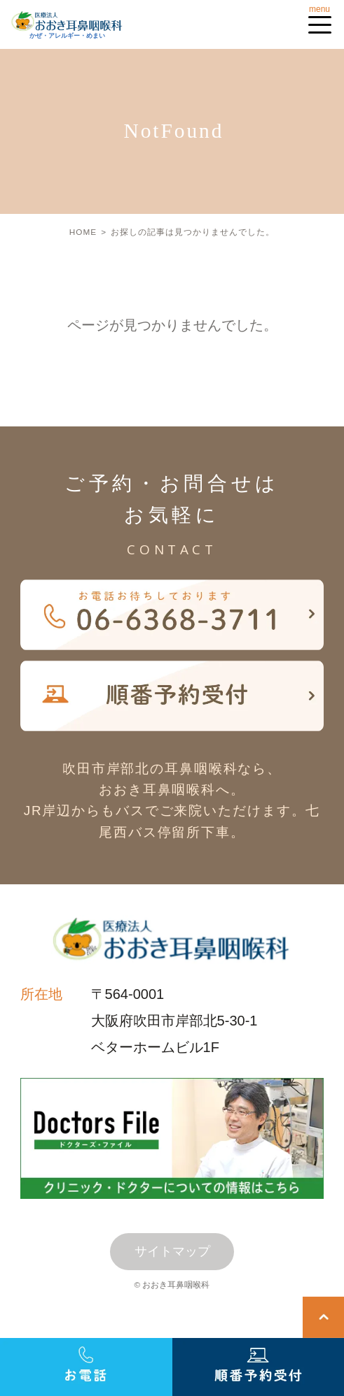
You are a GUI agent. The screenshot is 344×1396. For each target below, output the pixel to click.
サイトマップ (172, 1251)
